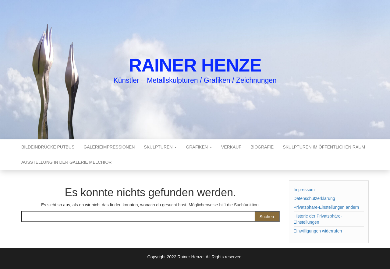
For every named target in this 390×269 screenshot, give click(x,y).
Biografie (262, 147)
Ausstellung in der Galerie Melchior (66, 162)
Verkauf (231, 147)
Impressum (304, 189)
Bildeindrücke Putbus (47, 147)
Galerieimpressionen (109, 147)
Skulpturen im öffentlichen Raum (324, 147)
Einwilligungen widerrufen (318, 231)
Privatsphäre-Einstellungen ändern (326, 207)
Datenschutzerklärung (314, 198)
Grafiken (199, 147)
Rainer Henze (195, 65)
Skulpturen (160, 147)
